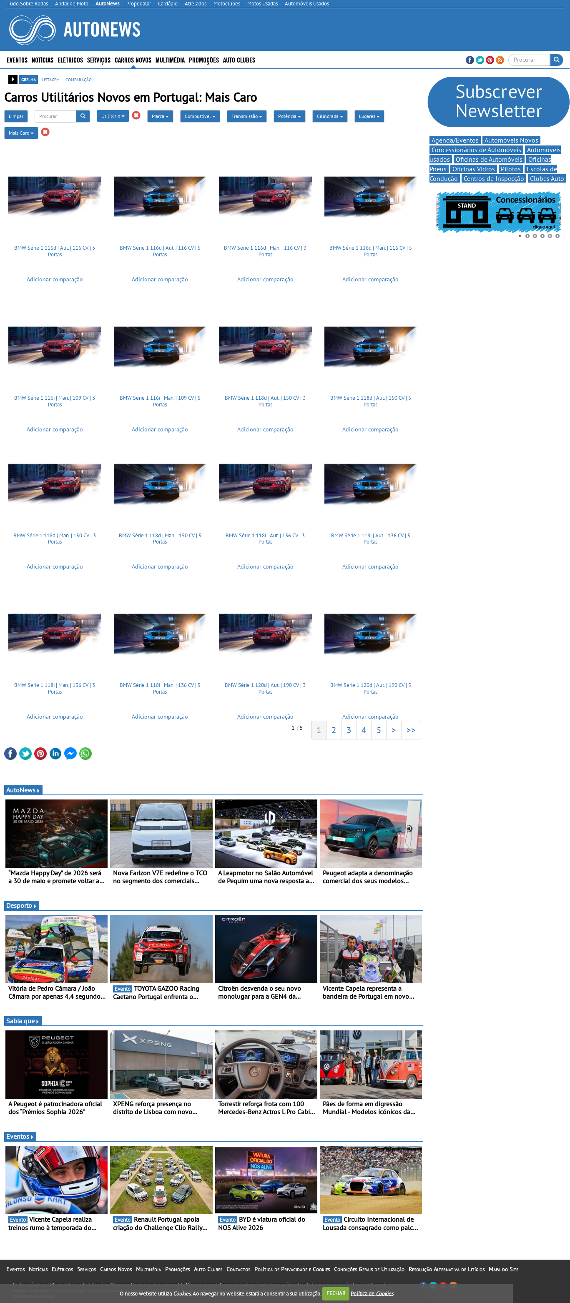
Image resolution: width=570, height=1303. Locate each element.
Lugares (369, 116)
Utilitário (113, 116)
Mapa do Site (503, 1274)
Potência (289, 116)
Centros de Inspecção (494, 179)
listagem (51, 79)
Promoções (204, 59)
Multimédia (170, 59)
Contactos (238, 1274)
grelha (28, 79)
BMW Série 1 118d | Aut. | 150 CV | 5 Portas (370, 404)
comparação (78, 79)
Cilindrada (330, 116)
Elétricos (70, 59)
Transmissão (246, 116)
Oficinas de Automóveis (489, 160)
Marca (160, 116)
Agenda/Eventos (455, 141)
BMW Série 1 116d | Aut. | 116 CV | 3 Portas (54, 251)
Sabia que (23, 1026)
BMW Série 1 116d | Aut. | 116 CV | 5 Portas (160, 251)
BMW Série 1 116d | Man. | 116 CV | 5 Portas (370, 251)
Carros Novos (133, 59)
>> (411, 735)
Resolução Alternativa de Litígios (447, 1274)
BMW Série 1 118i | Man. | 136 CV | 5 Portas (160, 693)
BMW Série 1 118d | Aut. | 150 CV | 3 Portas (265, 404)
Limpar (16, 116)
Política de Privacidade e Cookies (292, 1274)
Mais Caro (21, 133)
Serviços (98, 59)
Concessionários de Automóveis (476, 150)
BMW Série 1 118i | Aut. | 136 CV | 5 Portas (370, 541)
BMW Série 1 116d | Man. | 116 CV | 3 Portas (265, 251)
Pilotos (511, 169)
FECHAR (336, 1293)
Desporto (21, 910)
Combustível (200, 116)
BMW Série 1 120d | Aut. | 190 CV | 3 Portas (265, 693)
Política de (372, 1293)
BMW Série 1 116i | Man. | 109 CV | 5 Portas (160, 404)
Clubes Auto (547, 179)
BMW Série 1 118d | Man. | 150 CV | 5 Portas (160, 541)
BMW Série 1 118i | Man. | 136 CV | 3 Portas (54, 693)
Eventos (17, 59)
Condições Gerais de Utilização (369, 1274)
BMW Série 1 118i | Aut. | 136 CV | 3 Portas (265, 541)
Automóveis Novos (511, 141)
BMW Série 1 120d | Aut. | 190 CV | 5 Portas (370, 693)
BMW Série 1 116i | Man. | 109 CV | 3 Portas (54, 404)
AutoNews (23, 795)
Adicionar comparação (55, 279)
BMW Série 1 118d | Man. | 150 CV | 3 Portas (54, 541)
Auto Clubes (239, 59)
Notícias (42, 59)
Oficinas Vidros (473, 169)
